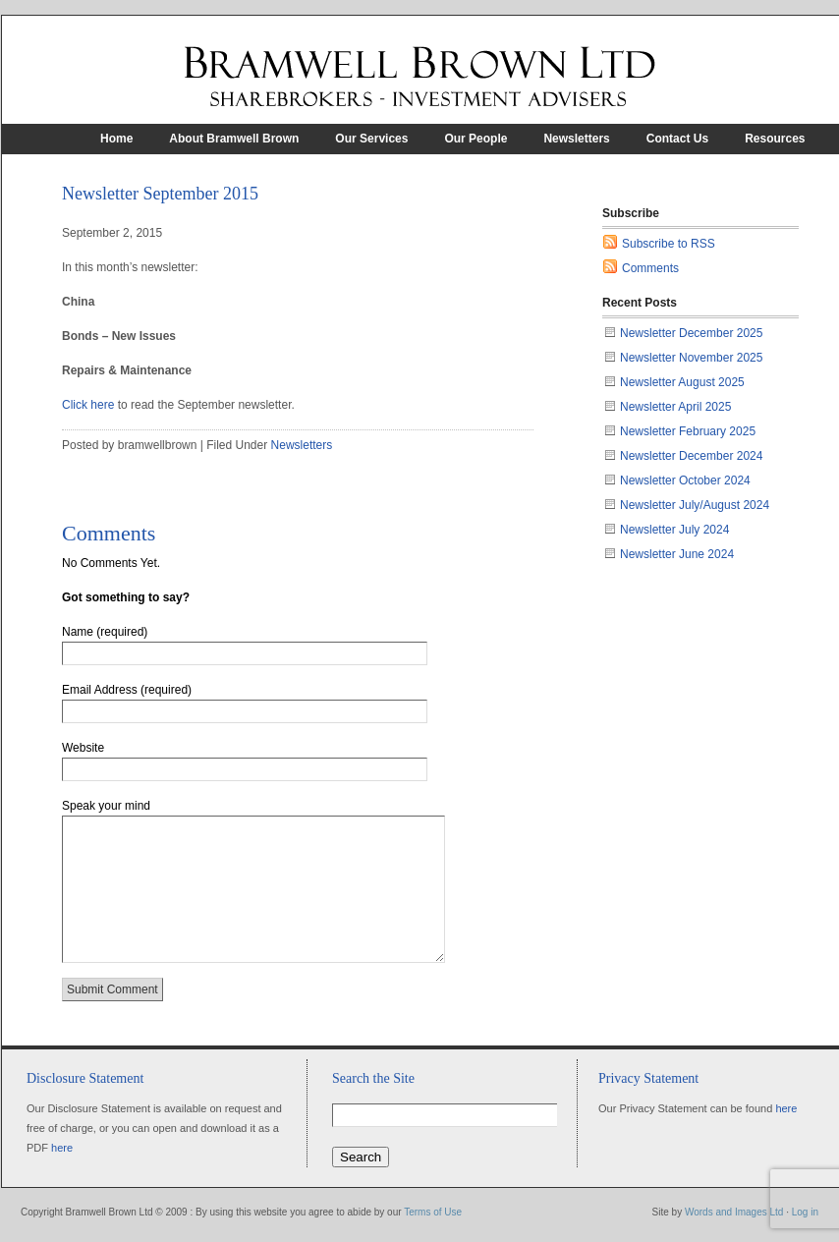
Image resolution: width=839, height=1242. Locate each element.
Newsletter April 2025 (675, 407)
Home (116, 138)
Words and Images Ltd (734, 1212)
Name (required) (104, 632)
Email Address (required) (127, 690)
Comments (650, 268)
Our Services (371, 138)
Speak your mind (106, 806)
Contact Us (677, 138)
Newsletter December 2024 (691, 456)
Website (83, 748)
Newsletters (576, 138)
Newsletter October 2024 (685, 480)
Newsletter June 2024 (677, 554)
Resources (775, 138)
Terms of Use (433, 1212)
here (62, 1148)
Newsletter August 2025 (682, 382)
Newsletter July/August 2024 (694, 505)
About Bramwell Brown (234, 138)
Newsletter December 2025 (691, 333)
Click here (90, 405)
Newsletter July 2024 (674, 529)
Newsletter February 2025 (687, 431)
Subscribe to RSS (668, 244)
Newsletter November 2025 (691, 358)
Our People (475, 138)
